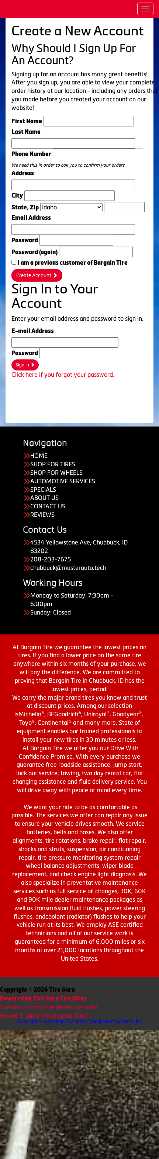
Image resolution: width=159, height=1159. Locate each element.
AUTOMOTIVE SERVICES (62, 481)
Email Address (31, 218)
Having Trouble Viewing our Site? (44, 1015)
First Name (26, 121)
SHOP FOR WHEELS (56, 472)
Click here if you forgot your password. (62, 374)
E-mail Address (32, 331)
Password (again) (34, 252)
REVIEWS (42, 514)
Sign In (25, 365)
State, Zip (25, 207)
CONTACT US (47, 506)
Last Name (26, 132)
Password (24, 240)
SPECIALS (43, 489)
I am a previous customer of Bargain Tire (73, 263)
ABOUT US (44, 497)
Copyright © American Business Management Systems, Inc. (80, 1021)
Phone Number (31, 154)
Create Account (37, 275)
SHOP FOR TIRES (52, 464)
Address (22, 173)
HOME (39, 455)
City (17, 195)
